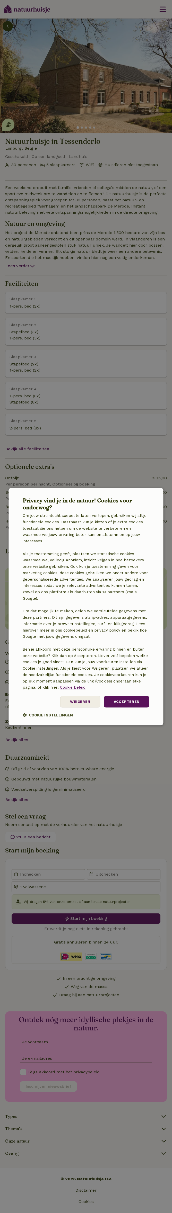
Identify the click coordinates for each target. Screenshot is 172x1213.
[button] (48, 715)
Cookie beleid (72, 687)
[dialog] (85, 606)
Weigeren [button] (80, 701)
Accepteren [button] (127, 701)
